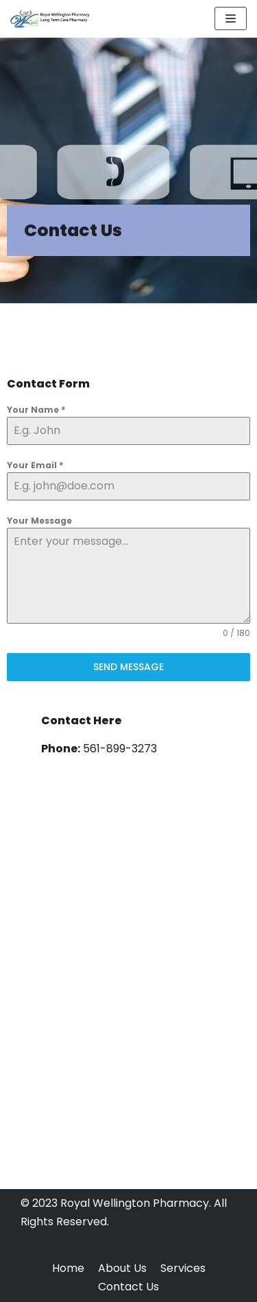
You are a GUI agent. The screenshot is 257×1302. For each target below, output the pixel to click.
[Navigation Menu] (231, 18)
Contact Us (128, 1286)
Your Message (39, 520)
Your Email (35, 465)
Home (68, 1268)
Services (183, 1268)
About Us (122, 1268)
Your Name (36, 410)
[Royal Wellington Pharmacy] (51, 19)
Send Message (128, 667)
